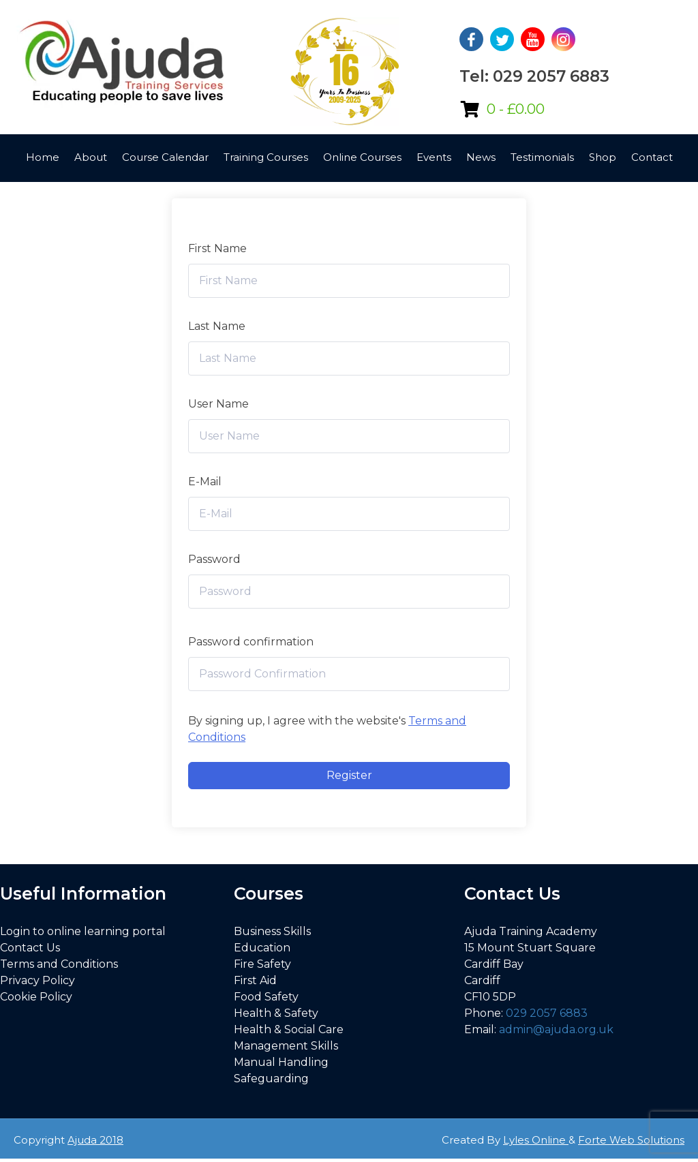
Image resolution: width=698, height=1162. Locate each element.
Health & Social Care (289, 1029)
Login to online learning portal (83, 931)
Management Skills (286, 1045)
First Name (217, 248)
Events (433, 157)
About (90, 157)
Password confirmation (251, 641)
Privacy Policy (37, 980)
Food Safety (266, 996)
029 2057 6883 (547, 1013)
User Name (218, 403)
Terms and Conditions (59, 964)
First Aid (255, 980)
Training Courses (266, 157)
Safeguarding (271, 1078)
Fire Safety (262, 964)
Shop (602, 157)
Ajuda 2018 (95, 1139)
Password (214, 559)
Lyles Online (535, 1139)
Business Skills (272, 931)
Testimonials (542, 157)
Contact (652, 157)
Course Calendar (165, 157)
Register (349, 775)
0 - (516, 109)
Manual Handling (281, 1062)
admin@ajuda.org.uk (556, 1029)
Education (262, 947)
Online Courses (362, 157)
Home (42, 157)
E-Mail (205, 481)
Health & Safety (276, 1013)
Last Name (216, 326)
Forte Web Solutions (631, 1139)
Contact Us (30, 947)
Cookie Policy (36, 996)
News (481, 157)
